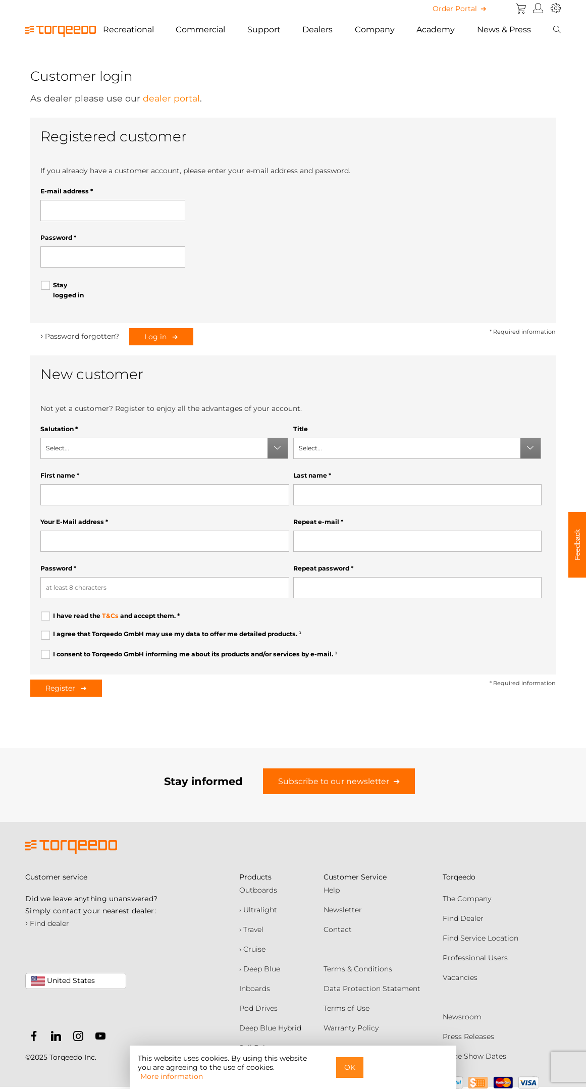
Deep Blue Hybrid (270, 1027)
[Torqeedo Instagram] (76, 1038)
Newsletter (343, 909)
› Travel (251, 929)
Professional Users (475, 957)
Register (61, 688)
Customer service (56, 876)
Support (264, 29)
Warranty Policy (351, 1027)
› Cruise (252, 949)
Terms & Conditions (358, 968)
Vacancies (460, 977)
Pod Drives (258, 1008)
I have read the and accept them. (116, 615)
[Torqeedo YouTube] (98, 1038)
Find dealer (47, 923)
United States (63, 981)
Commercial (200, 29)
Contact (338, 929)
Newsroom (462, 1016)
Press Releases (468, 1036)
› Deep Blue (259, 968)
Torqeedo (459, 876)
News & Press (504, 29)
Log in (156, 336)
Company (375, 29)
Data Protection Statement (372, 988)
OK (349, 1067)
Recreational (128, 29)
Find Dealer (463, 918)
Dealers (317, 29)
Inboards (254, 988)
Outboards (258, 890)
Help (332, 890)
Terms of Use (346, 1008)
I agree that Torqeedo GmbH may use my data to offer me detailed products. (177, 634)
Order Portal (455, 8)
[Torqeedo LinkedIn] (53, 1038)
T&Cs (110, 615)
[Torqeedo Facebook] (33, 1038)
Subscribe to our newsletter (333, 781)
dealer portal (171, 98)
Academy (435, 29)
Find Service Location (480, 938)
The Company (467, 898)
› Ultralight (258, 909)
